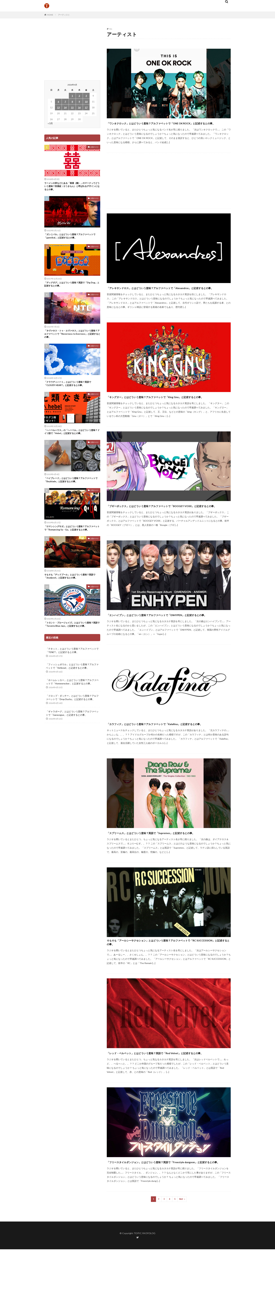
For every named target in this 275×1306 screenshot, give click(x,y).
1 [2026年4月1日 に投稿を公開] (72, 95)
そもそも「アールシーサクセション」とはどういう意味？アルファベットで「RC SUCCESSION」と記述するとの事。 (167, 985)
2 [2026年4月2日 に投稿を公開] (79, 95)
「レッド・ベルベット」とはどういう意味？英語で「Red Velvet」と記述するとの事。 (167, 1100)
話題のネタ (94, 147)
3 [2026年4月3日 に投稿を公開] (86, 95)
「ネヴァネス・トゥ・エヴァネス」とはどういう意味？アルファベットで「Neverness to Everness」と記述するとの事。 (71, 338)
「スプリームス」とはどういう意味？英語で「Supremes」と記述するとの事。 (168, 870)
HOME (50, 15)
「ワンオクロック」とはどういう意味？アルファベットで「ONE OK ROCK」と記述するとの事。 (166, 125)
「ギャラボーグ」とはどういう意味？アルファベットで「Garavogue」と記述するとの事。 (72, 731)
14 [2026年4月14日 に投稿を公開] (65, 107)
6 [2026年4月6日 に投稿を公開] (58, 101)
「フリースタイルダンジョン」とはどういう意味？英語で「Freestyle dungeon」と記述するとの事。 (159, 1215)
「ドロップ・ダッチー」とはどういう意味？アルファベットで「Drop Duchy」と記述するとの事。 (72, 715)
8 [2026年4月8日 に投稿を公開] (72, 101)
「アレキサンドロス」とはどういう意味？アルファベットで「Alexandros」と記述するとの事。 (161, 296)
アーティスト (64, 15)
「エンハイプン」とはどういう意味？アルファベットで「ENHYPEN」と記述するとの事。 (157, 641)
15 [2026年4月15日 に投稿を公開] (72, 107)
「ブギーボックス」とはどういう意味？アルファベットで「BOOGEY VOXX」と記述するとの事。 (159, 526)
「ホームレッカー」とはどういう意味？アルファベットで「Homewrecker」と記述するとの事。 (72, 699)
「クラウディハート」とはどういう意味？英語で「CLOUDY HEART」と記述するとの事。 (71, 388)
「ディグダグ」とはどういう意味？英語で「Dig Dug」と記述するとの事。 (70, 287)
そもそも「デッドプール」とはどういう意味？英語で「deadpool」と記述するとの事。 (71, 589)
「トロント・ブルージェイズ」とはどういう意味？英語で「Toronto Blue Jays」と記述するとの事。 (71, 640)
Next (181, 1256)
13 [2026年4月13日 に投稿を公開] (58, 107)
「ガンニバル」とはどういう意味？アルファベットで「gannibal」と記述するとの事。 (71, 238)
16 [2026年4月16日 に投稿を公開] (79, 107)
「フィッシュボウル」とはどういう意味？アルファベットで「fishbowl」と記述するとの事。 (72, 684)
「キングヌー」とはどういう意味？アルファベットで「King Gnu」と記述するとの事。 (167, 411)
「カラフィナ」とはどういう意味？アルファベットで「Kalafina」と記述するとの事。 (169, 756)
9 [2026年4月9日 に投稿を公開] (79, 101)
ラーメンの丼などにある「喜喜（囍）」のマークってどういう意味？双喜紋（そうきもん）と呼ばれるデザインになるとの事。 (71, 187)
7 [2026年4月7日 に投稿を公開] (65, 101)
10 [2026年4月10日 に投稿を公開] (86, 101)
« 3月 (50, 123)
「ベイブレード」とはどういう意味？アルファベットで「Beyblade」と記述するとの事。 (71, 487)
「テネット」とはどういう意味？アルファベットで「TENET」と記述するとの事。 (72, 668)
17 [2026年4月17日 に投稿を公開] (86, 107)
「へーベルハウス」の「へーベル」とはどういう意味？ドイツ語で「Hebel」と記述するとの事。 (71, 438)
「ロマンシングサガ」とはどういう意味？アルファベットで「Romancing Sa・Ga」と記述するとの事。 (72, 538)
